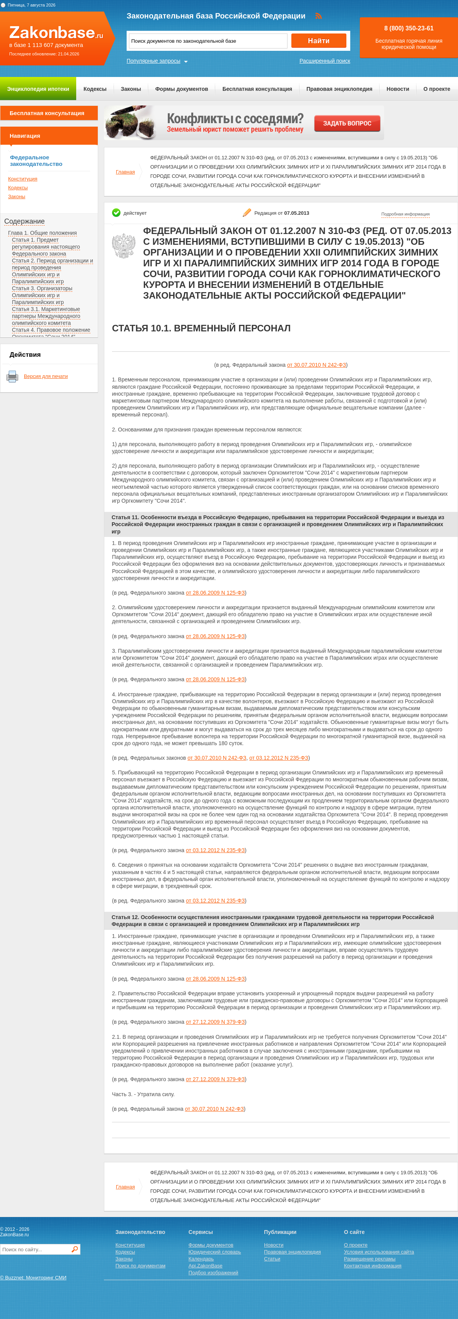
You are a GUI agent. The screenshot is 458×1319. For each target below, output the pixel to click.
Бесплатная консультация (257, 89)
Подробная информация (405, 214)
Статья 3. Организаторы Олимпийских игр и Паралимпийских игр (42, 295)
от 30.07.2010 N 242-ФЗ (316, 365)
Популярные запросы (154, 61)
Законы (131, 89)
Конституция (22, 179)
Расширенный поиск (324, 61)
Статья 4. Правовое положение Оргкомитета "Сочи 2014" (51, 333)
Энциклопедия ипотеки (38, 89)
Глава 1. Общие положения (42, 233)
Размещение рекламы (370, 1259)
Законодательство (140, 1232)
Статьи (272, 1259)
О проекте (436, 89)
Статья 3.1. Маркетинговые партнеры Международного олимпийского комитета (46, 316)
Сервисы (201, 1232)
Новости (398, 89)
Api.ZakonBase (205, 1266)
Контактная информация (372, 1266)
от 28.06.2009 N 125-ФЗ (215, 593)
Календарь (201, 1259)
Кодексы (95, 89)
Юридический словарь (215, 1252)
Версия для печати (46, 376)
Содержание (24, 221)
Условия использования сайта (379, 1252)
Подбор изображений (213, 1273)
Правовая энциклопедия (339, 89)
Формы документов (181, 89)
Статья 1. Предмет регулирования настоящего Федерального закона (46, 247)
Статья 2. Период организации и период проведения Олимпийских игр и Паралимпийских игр (52, 270)
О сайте (354, 1232)
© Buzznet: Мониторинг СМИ (33, 1278)
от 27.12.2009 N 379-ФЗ (215, 1022)
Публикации (280, 1232)
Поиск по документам (140, 1266)
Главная (125, 172)
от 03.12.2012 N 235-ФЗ (278, 758)
